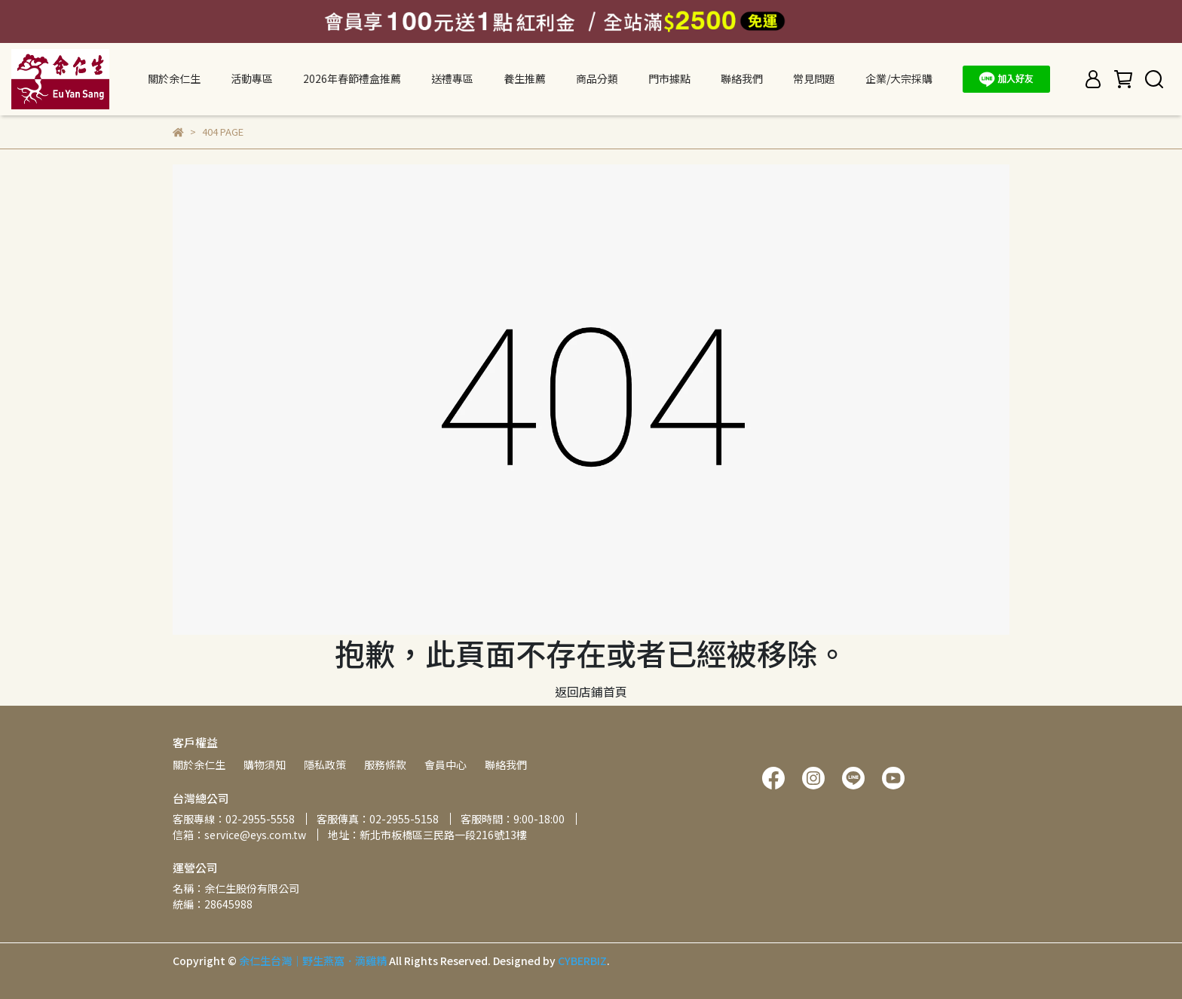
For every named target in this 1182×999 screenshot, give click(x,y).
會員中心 (445, 764)
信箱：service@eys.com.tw (239, 834)
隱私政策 (325, 764)
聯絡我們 (742, 78)
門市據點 (669, 78)
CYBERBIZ (582, 960)
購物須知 (264, 764)
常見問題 (814, 78)
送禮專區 (452, 78)
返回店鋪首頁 (591, 691)
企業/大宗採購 (898, 78)
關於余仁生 (199, 764)
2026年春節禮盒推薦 (352, 78)
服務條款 (385, 764)
